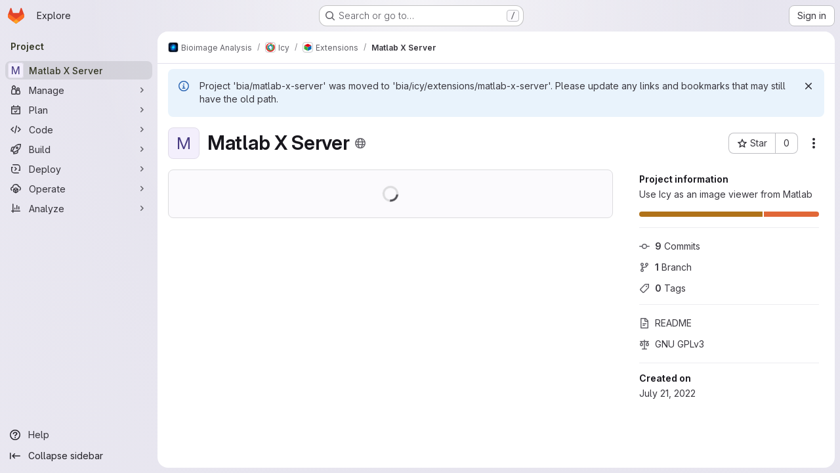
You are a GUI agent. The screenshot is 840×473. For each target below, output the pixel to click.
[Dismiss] (808, 86)
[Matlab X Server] (78, 70)
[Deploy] (78, 169)
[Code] (78, 129)
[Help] (78, 435)
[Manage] (78, 90)
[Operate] (78, 188)
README (665, 322)
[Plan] (78, 110)
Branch (665, 267)
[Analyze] (78, 208)
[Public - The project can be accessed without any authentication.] (360, 143)
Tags (662, 288)
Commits (669, 246)
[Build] (78, 149)
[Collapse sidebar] (78, 456)
